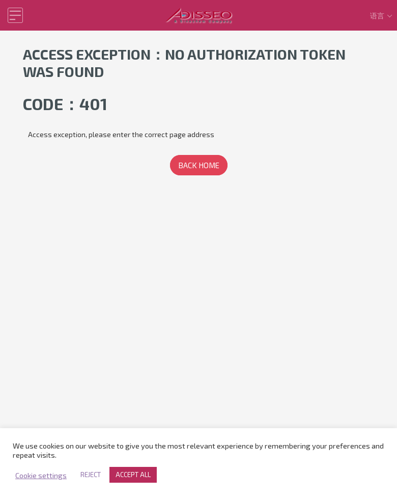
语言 (382, 15)
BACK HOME (198, 165)
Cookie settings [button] (41, 475)
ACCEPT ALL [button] (133, 474)
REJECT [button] (90, 474)
